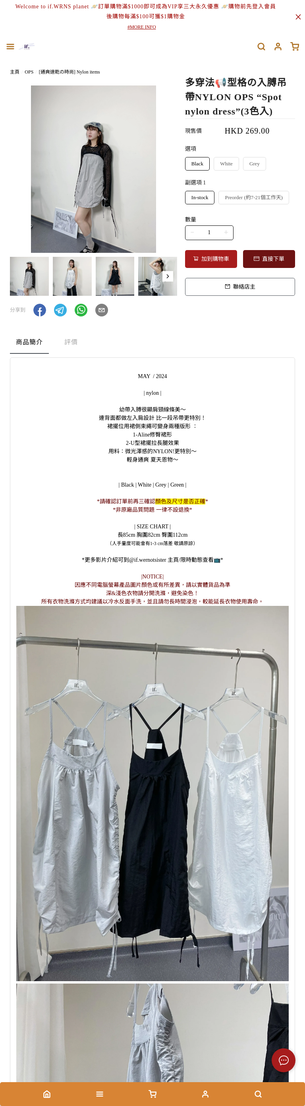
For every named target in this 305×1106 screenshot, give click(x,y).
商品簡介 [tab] (29, 342)
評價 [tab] (71, 342)
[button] (167, 276)
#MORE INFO (141, 27)
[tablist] (152, 344)
